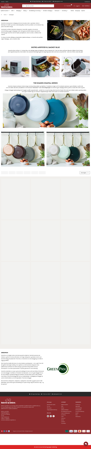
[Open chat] (86, 444)
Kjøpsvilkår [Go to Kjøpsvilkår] (78, 406)
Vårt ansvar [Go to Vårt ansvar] (49, 408)
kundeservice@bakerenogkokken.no (8, 420)
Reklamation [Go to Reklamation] (78, 416)
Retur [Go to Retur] (77, 414)
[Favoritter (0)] (67, 5)
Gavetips (2, 1)
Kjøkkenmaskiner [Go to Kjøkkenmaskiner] (64, 404)
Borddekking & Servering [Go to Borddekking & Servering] (66, 411)
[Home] (8, 6)
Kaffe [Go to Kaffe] (62, 406)
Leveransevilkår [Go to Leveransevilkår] (79, 408)
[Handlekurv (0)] (86, 5)
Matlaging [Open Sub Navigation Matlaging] (19, 10)
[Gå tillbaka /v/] (1, 14)
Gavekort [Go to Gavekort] (63, 421)
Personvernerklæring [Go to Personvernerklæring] (80, 411)
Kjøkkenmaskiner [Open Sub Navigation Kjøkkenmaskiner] (5, 10)
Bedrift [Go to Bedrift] (77, 413)
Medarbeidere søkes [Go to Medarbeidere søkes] (51, 404)
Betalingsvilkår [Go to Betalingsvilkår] (78, 409)
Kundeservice (87, 1)
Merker (72, 10)
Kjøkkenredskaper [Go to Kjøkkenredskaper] (65, 409)
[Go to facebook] (54, 416)
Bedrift (7, 1)
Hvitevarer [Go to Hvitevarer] (63, 418)
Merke (5, 14)
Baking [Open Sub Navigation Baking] (25, 10)
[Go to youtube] (48, 416)
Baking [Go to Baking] (62, 408)
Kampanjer (77, 10)
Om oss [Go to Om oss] (48, 406)
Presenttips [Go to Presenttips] (63, 423)
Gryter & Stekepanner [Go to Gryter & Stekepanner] (65, 413)
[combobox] (38, 5)
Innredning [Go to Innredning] (63, 414)
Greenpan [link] (11, 14)
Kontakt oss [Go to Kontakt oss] (78, 404)
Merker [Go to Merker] (62, 420)
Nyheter (83, 10)
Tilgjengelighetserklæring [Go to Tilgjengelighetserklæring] (52, 409)
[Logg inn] (76, 5)
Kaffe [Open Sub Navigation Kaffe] (13, 10)
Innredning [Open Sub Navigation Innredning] (65, 10)
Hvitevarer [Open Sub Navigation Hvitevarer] (58, 10)
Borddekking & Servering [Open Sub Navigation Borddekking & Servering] (35, 10)
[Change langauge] (2, 431)
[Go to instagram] (51, 416)
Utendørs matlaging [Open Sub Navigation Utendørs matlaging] (48, 10)
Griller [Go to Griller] (62, 416)
